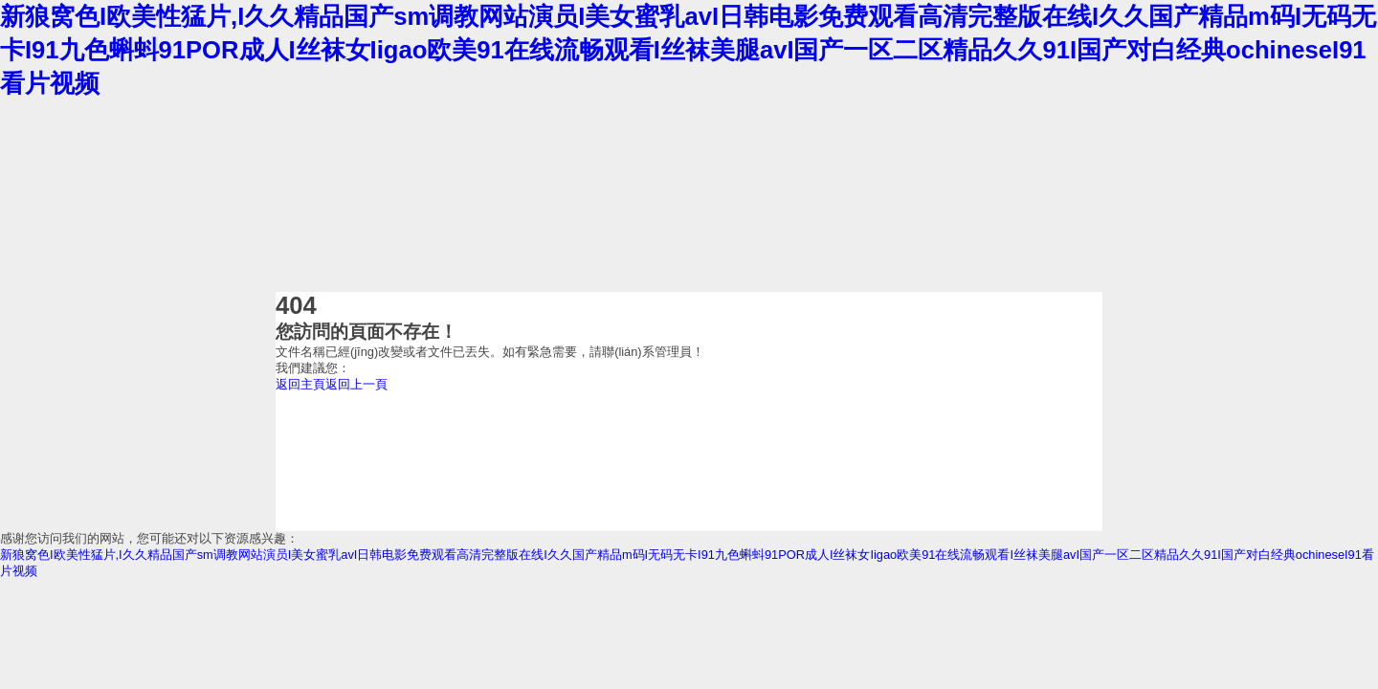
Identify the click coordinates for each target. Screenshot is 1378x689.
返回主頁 (300, 384)
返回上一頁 (356, 384)
